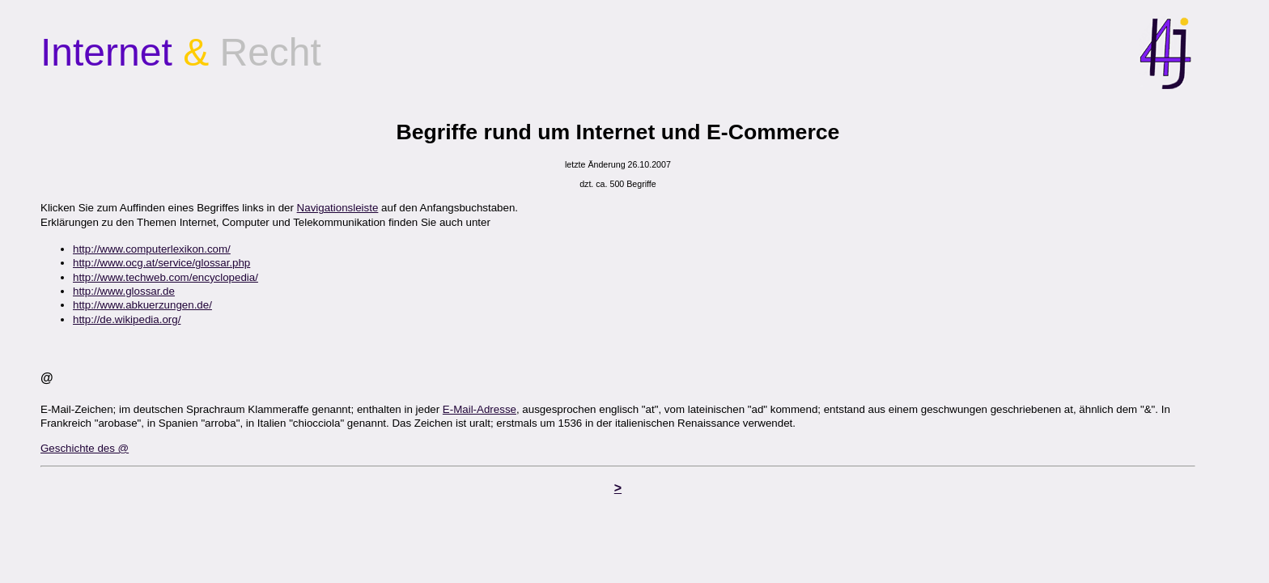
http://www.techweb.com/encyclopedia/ (165, 277)
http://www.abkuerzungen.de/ (142, 305)
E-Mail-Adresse (479, 409)
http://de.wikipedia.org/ (126, 319)
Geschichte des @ (84, 448)
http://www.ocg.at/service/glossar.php (161, 263)
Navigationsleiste (338, 208)
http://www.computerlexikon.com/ (152, 249)
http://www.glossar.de (124, 291)
